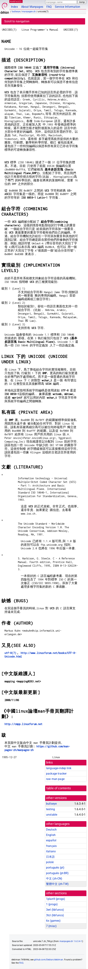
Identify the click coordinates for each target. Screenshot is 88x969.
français (51, 846)
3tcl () (55, 915)
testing (50, 809)
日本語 (50, 856)
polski (50, 862)
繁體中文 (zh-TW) (57, 884)
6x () (53, 920)
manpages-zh (29, 11)
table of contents (58, 788)
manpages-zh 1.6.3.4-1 (71, 941)
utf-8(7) (10, 652)
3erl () (55, 909)
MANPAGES (16, 1)
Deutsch (51, 829)
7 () (51, 926)
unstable (51, 814)
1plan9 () (55, 899)
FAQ (49, 6)
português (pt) (55, 867)
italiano (51, 851)
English (51, 835)
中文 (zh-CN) (54, 878)
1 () (52, 904)
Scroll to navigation (16, 21)
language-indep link (58, 768)
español (51, 840)
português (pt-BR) (57, 873)
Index (14, 6)
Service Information (67, 6)
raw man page (55, 779)
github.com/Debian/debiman (48, 959)
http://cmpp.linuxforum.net (23, 724)
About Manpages (32, 6)
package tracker (56, 773)
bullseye (16, 11)
